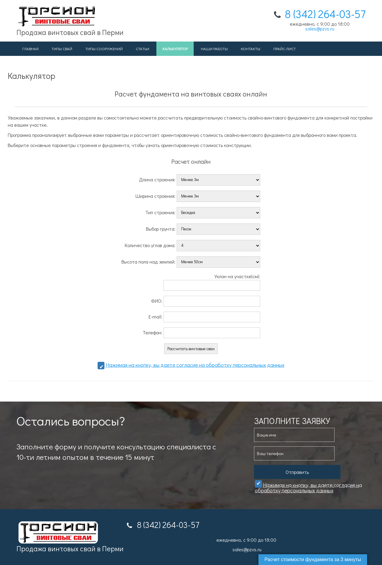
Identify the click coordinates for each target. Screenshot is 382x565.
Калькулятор (175, 48)
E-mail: (204, 316)
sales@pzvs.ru (319, 28)
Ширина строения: (197, 195)
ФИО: (205, 301)
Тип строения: (202, 212)
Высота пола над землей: (190, 261)
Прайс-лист (284, 48)
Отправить (297, 472)
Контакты (250, 48)
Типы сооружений (104, 48)
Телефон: (201, 332)
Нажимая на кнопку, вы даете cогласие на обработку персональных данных (195, 364)
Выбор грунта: (203, 228)
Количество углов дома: (192, 245)
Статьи (142, 48)
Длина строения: (199, 179)
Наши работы (214, 48)
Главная (30, 48)
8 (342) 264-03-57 (325, 14)
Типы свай (62, 48)
